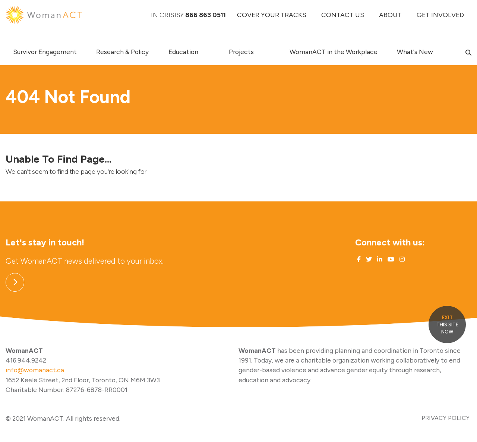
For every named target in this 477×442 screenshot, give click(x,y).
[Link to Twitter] (368, 259)
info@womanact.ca (35, 370)
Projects (241, 52)
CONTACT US (342, 15)
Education (183, 52)
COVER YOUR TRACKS (271, 15)
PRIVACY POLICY (445, 417)
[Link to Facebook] (359, 259)
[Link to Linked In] (379, 259)
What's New (415, 52)
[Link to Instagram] (401, 259)
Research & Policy (122, 52)
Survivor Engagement (45, 52)
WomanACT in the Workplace (334, 52)
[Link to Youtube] (390, 259)
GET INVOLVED (440, 15)
